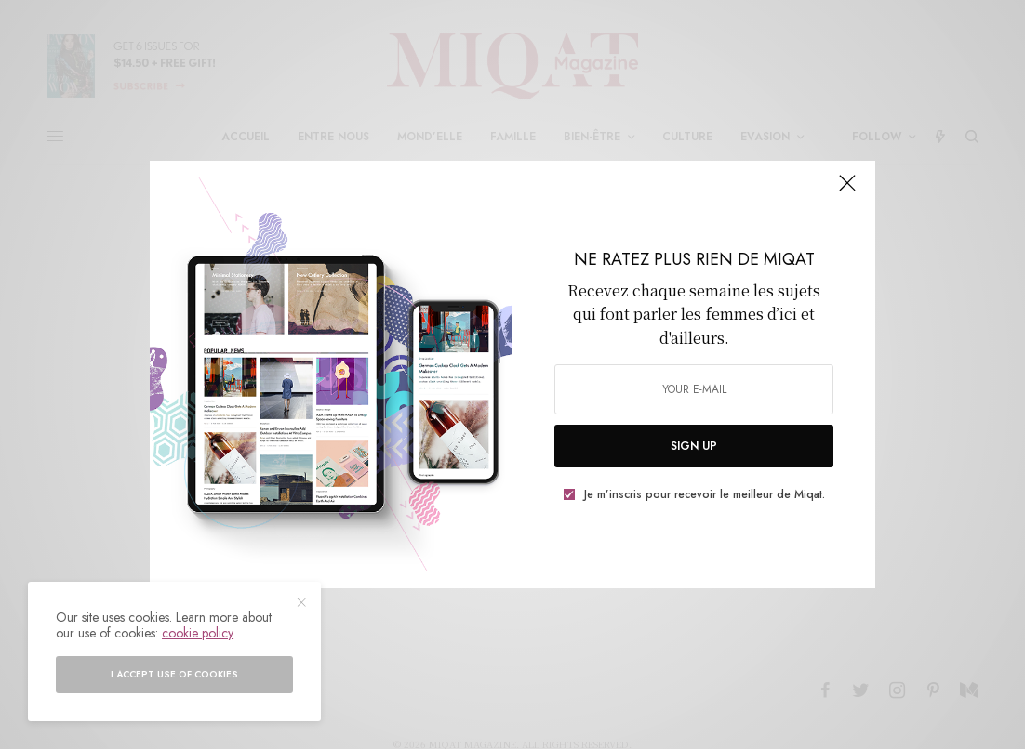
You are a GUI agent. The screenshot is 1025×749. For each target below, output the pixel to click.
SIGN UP (694, 446)
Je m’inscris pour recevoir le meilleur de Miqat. (704, 494)
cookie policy (197, 633)
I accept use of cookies (174, 674)
